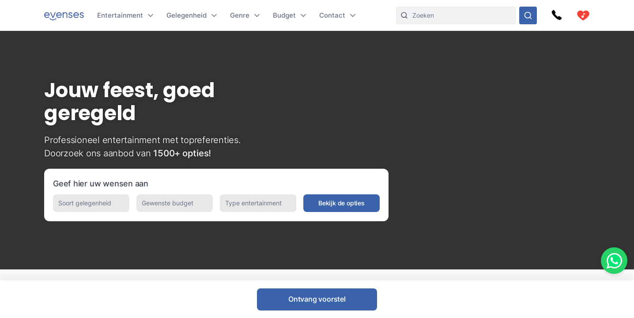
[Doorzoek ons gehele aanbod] (528, 15)
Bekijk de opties (341, 203)
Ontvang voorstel (317, 299)
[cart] (583, 15)
